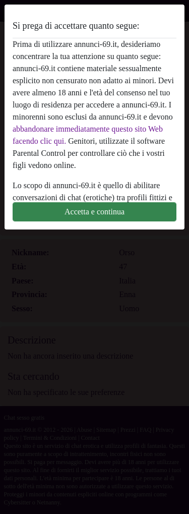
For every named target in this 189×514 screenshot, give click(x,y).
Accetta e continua (94, 211)
